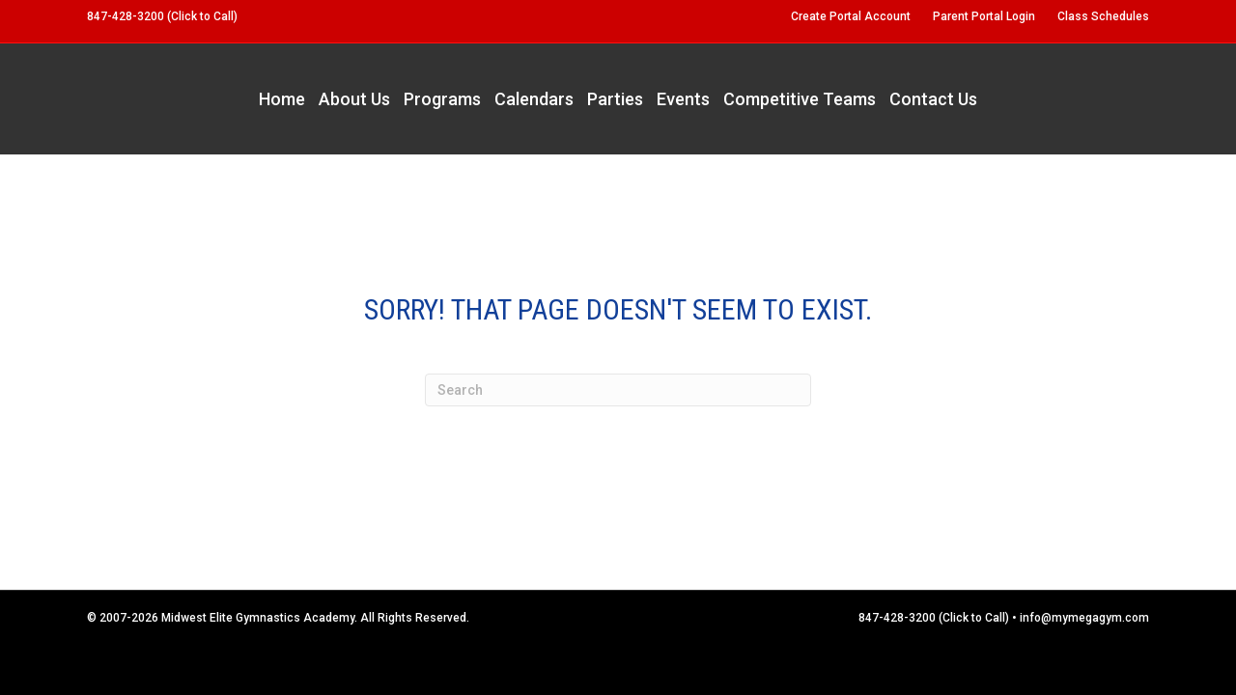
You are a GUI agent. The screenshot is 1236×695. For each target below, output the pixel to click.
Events (683, 99)
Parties (615, 99)
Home (282, 99)
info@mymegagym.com (1084, 618)
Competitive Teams (799, 99)
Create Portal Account (851, 16)
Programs (442, 99)
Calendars (534, 99)
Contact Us (933, 99)
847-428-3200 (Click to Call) (162, 16)
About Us (354, 99)
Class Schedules (1103, 16)
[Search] (618, 390)
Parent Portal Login (984, 16)
